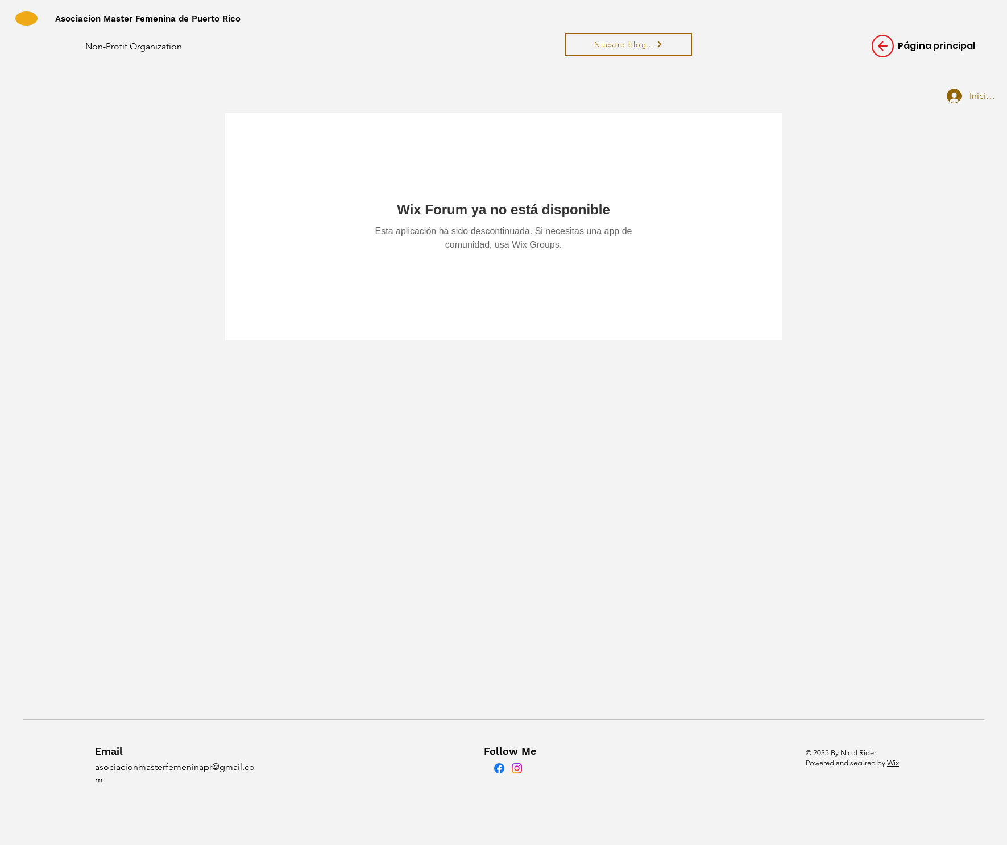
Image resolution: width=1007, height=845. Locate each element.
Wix (893, 763)
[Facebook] (499, 768)
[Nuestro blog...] (628, 44)
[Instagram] (517, 768)
